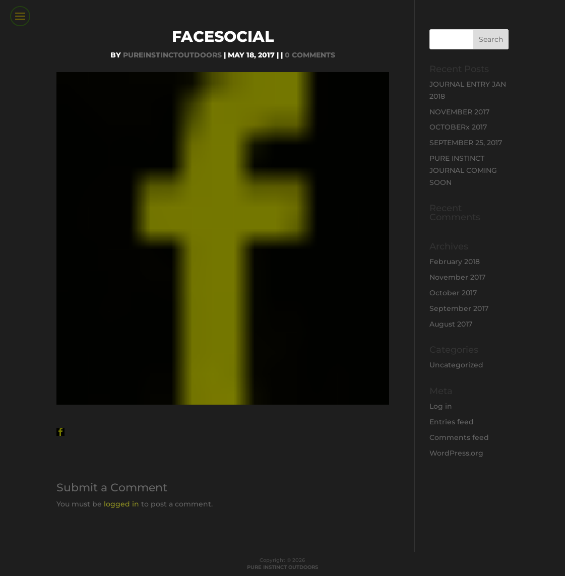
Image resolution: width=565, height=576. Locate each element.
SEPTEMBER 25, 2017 (465, 142)
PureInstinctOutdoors (172, 54)
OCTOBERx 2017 (458, 127)
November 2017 (457, 277)
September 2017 (458, 308)
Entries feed (451, 421)
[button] (60, 432)
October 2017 (453, 292)
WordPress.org (456, 453)
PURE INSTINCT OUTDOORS (282, 567)
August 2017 (450, 324)
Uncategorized (456, 364)
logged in (121, 503)
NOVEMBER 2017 (459, 111)
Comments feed (459, 437)
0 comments (310, 54)
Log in (440, 406)
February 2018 (454, 261)
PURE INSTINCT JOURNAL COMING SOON (463, 170)
